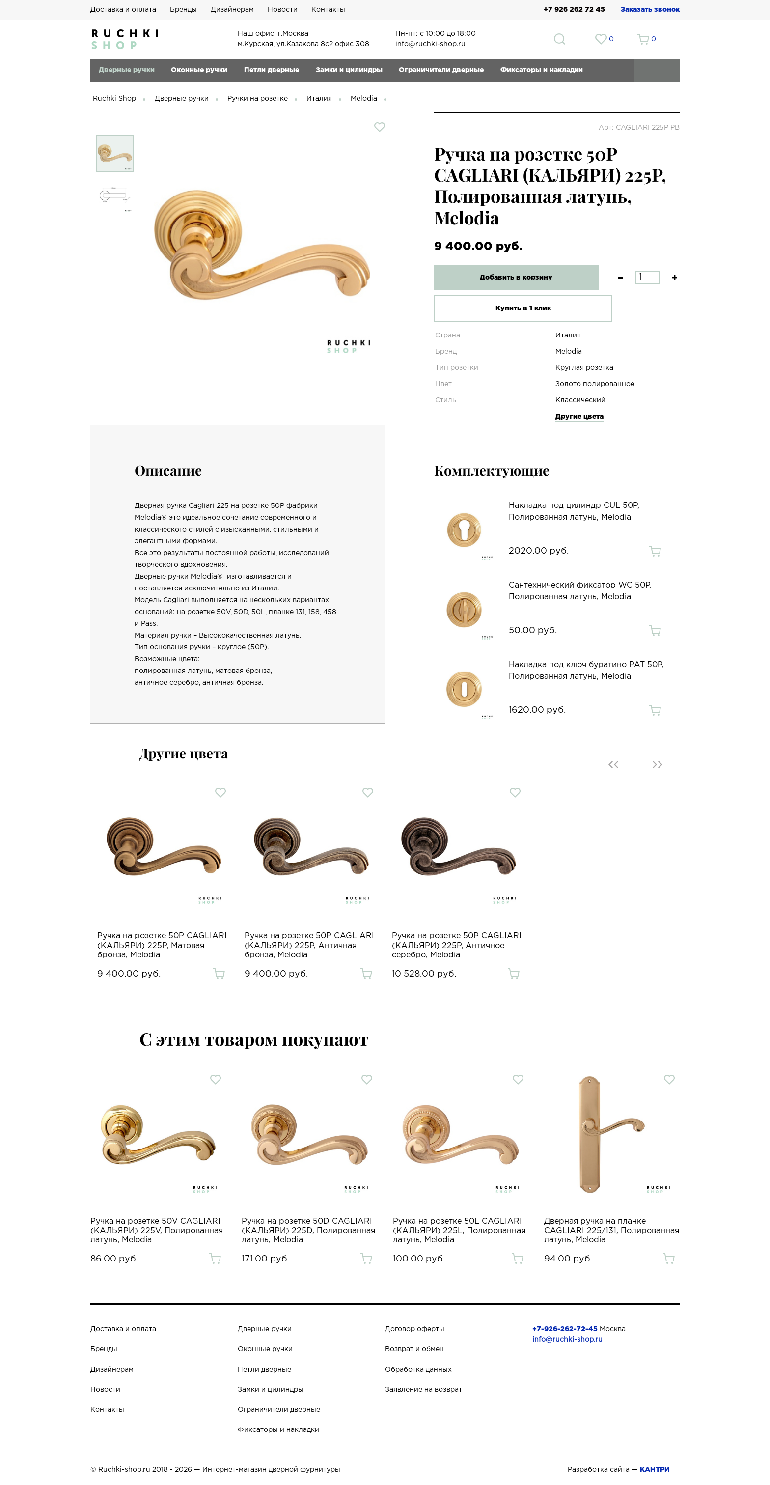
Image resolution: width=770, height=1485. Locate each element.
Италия (319, 99)
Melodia (364, 99)
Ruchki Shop (114, 99)
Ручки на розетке (257, 99)
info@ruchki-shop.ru (567, 1340)
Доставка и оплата (123, 10)
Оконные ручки (199, 70)
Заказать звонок (650, 10)
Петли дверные (271, 70)
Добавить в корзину (510, 277)
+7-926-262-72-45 (565, 1329)
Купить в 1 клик (510, 308)
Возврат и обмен (414, 1349)
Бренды (183, 10)
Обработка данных (418, 1370)
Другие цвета (579, 417)
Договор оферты (414, 1329)
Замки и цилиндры (349, 70)
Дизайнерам (232, 10)
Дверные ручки (127, 70)
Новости (283, 10)
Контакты (328, 10)
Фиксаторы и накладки (541, 70)
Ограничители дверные (441, 70)
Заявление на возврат (423, 1390)
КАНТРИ (655, 1470)
